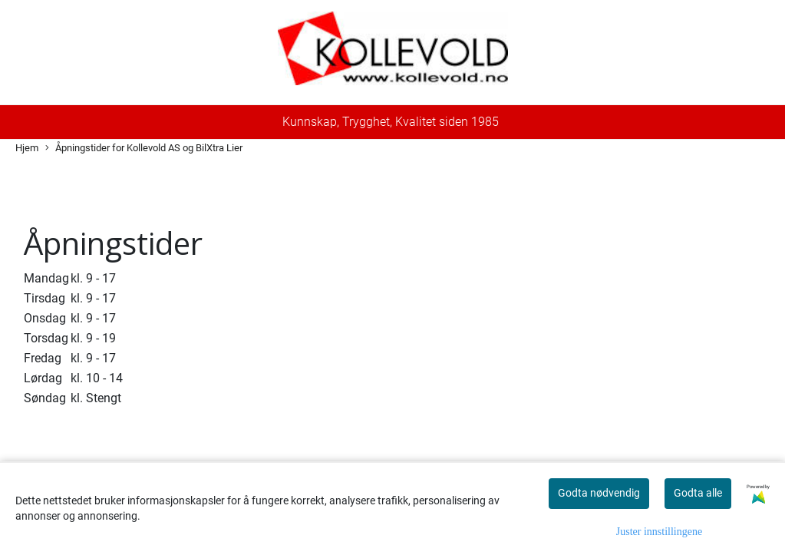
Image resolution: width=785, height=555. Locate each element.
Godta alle (698, 493)
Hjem (26, 148)
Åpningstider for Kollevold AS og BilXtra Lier (143, 148)
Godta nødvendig (599, 493)
